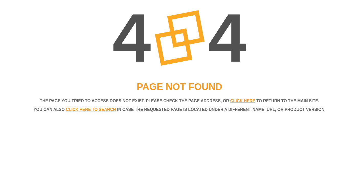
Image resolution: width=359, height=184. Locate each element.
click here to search (91, 109)
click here (242, 101)
